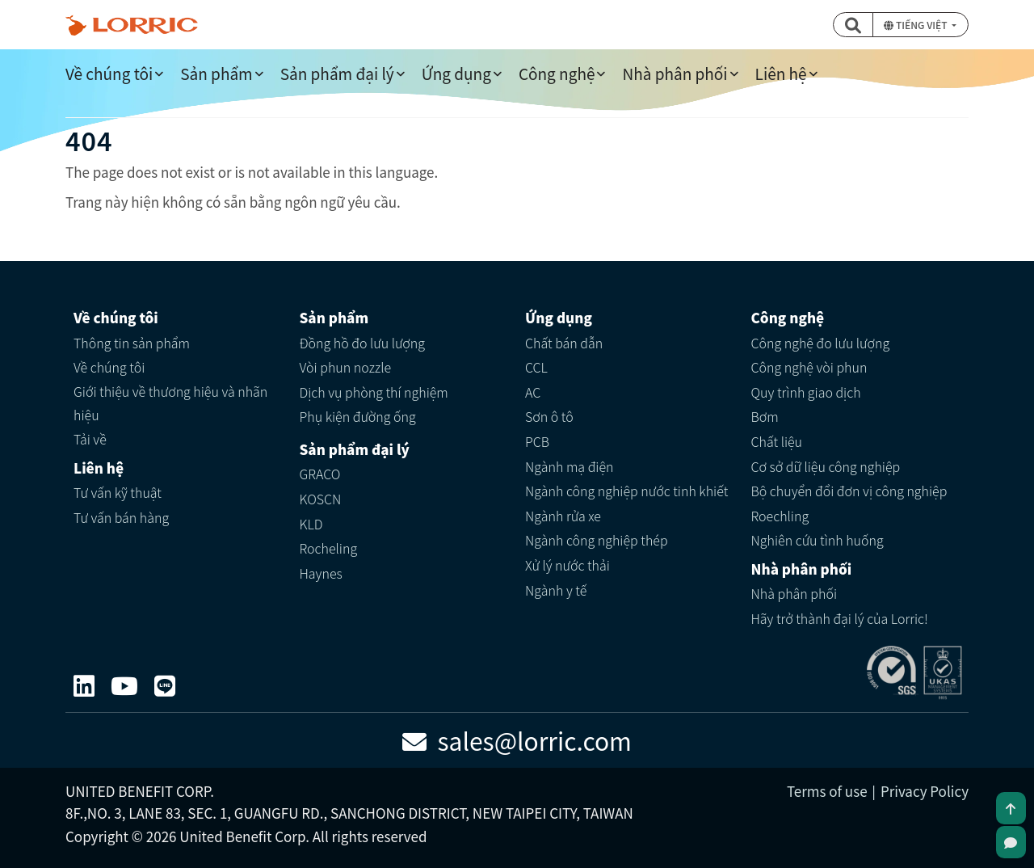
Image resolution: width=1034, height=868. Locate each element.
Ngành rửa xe (563, 515)
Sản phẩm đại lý (337, 73)
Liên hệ (781, 73)
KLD (311, 523)
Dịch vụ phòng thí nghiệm (374, 392)
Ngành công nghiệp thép (596, 540)
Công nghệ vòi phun (809, 367)
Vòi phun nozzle (346, 367)
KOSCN (321, 498)
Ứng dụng (456, 73)
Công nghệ (557, 73)
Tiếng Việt (916, 25)
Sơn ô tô (549, 416)
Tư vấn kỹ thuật (118, 492)
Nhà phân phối (674, 73)
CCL (536, 367)
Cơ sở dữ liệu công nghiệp (826, 466)
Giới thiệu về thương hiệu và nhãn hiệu (170, 402)
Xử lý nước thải (567, 565)
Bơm (765, 416)
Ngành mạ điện (569, 466)
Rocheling (329, 548)
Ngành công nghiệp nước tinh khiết (626, 490)
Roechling (780, 515)
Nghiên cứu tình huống (817, 540)
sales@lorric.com (517, 740)
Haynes (321, 573)
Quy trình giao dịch (806, 392)
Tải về (90, 439)
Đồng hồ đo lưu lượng (363, 342)
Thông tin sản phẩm (132, 342)
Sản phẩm (216, 73)
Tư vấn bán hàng (121, 517)
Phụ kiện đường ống (358, 416)
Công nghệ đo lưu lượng (820, 342)
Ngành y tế (555, 590)
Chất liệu (777, 441)
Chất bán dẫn (564, 342)
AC (532, 392)
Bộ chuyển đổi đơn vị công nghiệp (849, 490)
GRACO (320, 473)
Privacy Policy (925, 791)
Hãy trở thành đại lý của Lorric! (839, 618)
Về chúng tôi (109, 73)
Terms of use (827, 791)
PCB (537, 441)
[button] (853, 24)
